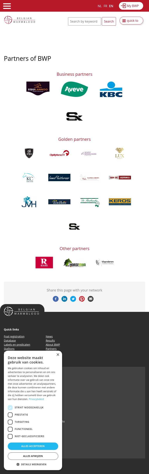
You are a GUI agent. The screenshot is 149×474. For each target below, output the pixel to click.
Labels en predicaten (17, 344)
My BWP (133, 6)
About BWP (53, 344)
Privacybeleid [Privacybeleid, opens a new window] (36, 399)
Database (10, 340)
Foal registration (14, 336)
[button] (33, 464)
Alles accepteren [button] (33, 446)
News (49, 336)
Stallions (9, 348)
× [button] (57, 354)
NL (100, 6)
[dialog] (33, 410)
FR (105, 6)
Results (50, 340)
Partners (51, 348)
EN (111, 6)
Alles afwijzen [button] (33, 456)
